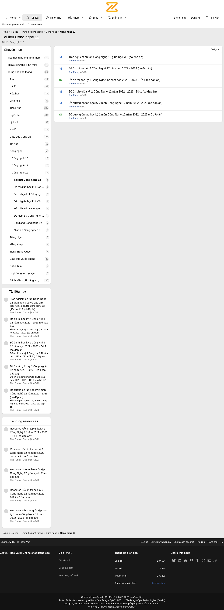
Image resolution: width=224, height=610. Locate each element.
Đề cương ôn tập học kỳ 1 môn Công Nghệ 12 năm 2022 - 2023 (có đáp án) (115, 114)
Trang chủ (210, 542)
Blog (95, 17)
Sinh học (15, 100)
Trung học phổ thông (20, 71)
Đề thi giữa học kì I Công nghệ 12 (30, 186)
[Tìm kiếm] (212, 17)
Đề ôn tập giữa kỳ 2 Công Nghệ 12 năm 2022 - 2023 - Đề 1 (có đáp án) (28, 370)
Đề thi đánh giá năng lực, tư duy (27, 280)
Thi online (55, 17)
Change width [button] (10, 542)
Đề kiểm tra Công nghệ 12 (29, 215)
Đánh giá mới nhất (15, 24)
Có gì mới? (67, 552)
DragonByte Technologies (141, 600)
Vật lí (13, 86)
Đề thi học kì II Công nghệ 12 (30, 208)
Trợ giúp (198, 542)
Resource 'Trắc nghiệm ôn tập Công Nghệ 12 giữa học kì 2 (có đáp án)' (28, 473)
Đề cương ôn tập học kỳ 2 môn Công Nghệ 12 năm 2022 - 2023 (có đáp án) (28, 393)
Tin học (14, 143)
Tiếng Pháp (16, 244)
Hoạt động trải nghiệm (22, 273)
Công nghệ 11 (20, 165)
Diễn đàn (117, 17)
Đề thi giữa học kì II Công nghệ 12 (30, 201)
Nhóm (75, 17)
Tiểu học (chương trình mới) (24, 57)
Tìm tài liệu (36, 24)
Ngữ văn (15, 115)
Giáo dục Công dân (21, 136)
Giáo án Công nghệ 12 (27, 230)
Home (12, 17)
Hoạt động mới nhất (70, 571)
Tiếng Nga (16, 237)
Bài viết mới (66, 558)
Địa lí (13, 129)
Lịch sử (14, 122)
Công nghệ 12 (20, 172)
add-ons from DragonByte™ (103, 600)
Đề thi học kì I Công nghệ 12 (30, 194)
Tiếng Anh (15, 107)
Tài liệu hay (17, 291)
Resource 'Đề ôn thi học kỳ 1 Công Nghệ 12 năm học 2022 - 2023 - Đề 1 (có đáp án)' (28, 453)
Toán (12, 79)
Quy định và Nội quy (158, 542)
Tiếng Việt (26, 542)
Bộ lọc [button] (214, 49)
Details (157, 600)
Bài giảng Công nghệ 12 (28, 222)
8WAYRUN (129, 606)
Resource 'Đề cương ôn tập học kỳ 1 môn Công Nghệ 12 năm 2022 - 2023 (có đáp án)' (28, 514)
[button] (19, 17)
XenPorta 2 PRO (97, 606)
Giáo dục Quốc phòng (22, 258)
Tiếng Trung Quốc (20, 251)
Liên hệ (141, 542)
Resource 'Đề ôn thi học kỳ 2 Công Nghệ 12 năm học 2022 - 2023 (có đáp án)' (28, 493)
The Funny (74, 60)
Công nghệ (16, 150)
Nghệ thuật (16, 265)
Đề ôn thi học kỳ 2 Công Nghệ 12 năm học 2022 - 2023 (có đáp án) (29, 322)
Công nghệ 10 (20, 158)
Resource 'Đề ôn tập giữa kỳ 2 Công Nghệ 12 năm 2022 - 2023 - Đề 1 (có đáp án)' (28, 432)
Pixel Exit (82, 603)
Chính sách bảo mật (181, 542)
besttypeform (157, 583)
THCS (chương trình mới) (22, 64)
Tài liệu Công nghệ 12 (27, 179)
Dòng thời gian (67, 565)
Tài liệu (34, 17)
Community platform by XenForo (112, 597)
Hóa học (14, 93)
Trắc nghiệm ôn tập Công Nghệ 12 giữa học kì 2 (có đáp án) (106, 57)
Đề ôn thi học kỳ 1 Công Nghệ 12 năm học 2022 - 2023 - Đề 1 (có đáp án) (28, 346)
